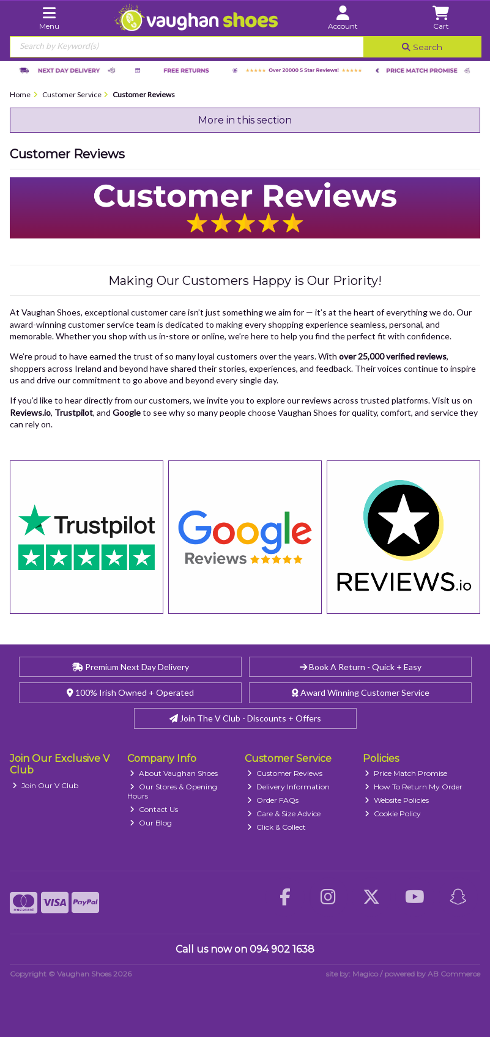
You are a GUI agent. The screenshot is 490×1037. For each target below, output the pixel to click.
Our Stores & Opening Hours (172, 791)
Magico (365, 973)
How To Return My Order (413, 786)
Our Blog (151, 822)
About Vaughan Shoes (174, 773)
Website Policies (397, 800)
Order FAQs (273, 800)
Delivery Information (288, 786)
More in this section (245, 120)
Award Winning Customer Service (360, 692)
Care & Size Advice (284, 813)
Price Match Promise (406, 773)
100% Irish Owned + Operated (130, 692)
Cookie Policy (393, 813)
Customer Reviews (284, 773)
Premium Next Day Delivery (130, 667)
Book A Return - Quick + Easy (360, 667)
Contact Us (154, 809)
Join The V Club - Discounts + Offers (245, 718)
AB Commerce (454, 973)
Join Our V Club (45, 785)
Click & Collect (276, 827)
